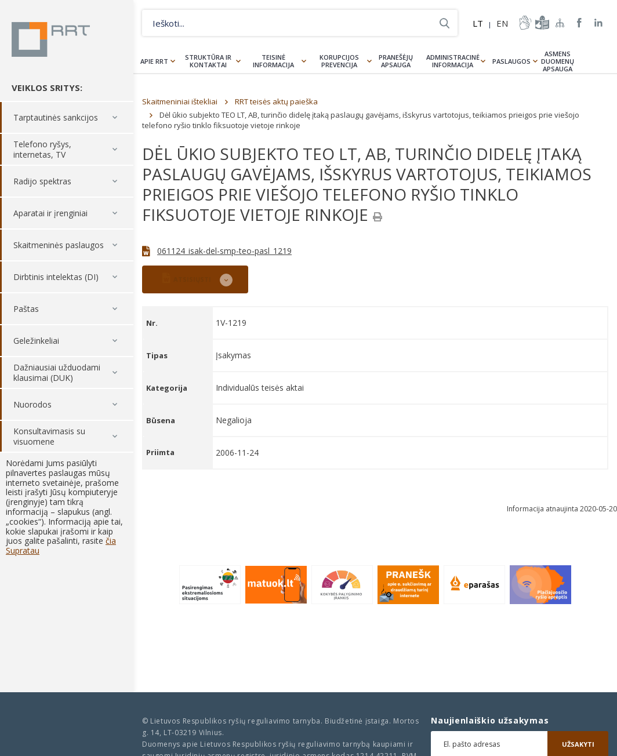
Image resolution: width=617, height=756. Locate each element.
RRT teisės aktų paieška (276, 101)
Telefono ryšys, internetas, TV (42, 149)
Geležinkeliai (36, 340)
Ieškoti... (444, 23)
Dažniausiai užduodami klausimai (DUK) (56, 372)
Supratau (22, 550)
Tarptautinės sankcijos (55, 117)
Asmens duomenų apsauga (557, 61)
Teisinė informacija (273, 61)
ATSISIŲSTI (186, 278)
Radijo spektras (42, 181)
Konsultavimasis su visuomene (49, 436)
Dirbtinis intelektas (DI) (56, 276)
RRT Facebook (579, 23)
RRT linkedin (598, 23)
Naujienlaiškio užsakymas (490, 720)
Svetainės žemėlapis (560, 22)
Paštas (26, 308)
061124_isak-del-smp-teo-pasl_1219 (224, 250)
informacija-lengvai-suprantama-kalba (541, 22)
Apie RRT (154, 61)
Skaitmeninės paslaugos (58, 244)
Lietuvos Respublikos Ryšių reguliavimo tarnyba (51, 39)
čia (111, 540)
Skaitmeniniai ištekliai (179, 101)
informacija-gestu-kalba (524, 22)
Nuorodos (32, 404)
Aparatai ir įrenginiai (50, 213)
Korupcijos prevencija (339, 61)
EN (502, 23)
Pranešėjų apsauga (396, 61)
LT (478, 23)
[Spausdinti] (377, 217)
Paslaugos (511, 61)
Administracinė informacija (453, 61)
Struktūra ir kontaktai (208, 61)
